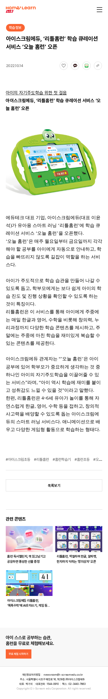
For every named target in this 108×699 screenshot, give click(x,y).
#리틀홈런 (42, 459)
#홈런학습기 (62, 459)
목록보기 (54, 485)
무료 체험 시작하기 (18, 653)
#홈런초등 (82, 459)
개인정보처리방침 (31, 674)
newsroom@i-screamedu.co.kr (63, 674)
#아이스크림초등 (18, 459)
